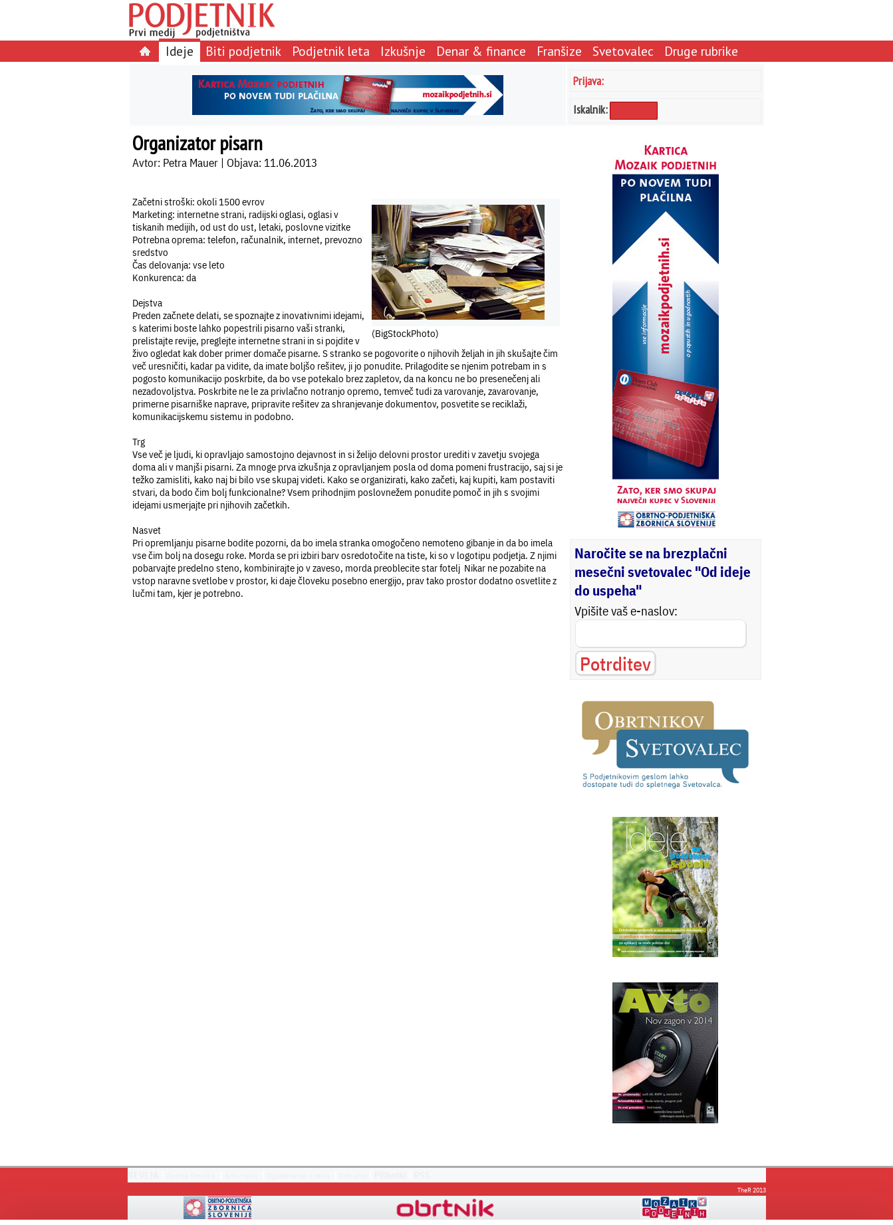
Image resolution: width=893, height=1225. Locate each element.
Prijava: (588, 80)
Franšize (559, 51)
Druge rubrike (701, 51)
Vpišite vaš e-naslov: (626, 611)
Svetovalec (623, 51)
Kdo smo (353, 1175)
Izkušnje (403, 51)
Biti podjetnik (243, 51)
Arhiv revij (241, 1175)
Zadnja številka (190, 1175)
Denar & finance (481, 51)
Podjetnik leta (331, 51)
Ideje (179, 51)
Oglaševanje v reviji (298, 1175)
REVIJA (143, 1175)
